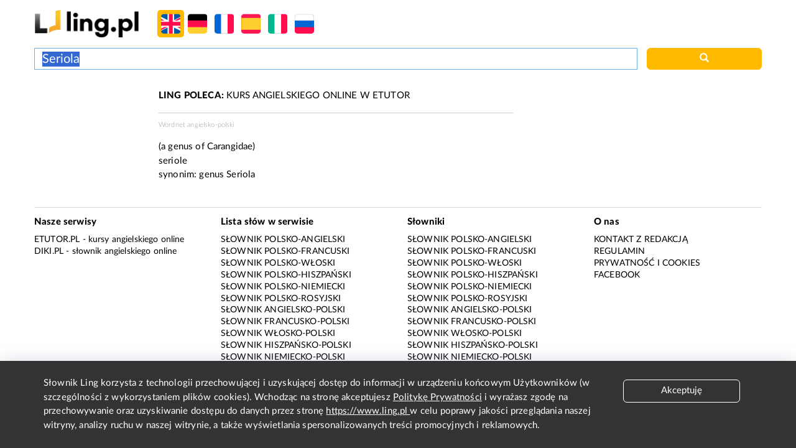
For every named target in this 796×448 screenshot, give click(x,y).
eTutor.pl (57, 239)
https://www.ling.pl (368, 411)
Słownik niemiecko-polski (283, 357)
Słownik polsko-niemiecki (283, 286)
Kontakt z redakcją (641, 239)
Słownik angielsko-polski (283, 310)
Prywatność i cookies (647, 263)
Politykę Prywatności (437, 397)
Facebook (617, 275)
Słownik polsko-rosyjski (281, 298)
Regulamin (619, 251)
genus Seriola (227, 174)
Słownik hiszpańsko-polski (286, 345)
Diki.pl (48, 251)
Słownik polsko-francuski (285, 251)
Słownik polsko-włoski (278, 263)
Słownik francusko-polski (285, 321)
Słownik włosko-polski (278, 333)
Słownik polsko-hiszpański (286, 275)
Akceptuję (681, 390)
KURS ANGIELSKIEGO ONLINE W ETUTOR (284, 95)
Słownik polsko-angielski (283, 239)
